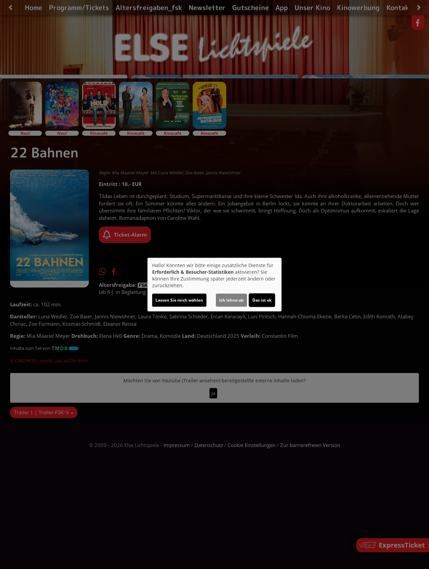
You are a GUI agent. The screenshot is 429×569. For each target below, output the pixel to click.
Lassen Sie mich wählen (179, 300)
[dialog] (214, 284)
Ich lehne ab (231, 300)
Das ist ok (261, 300)
